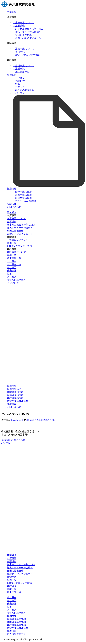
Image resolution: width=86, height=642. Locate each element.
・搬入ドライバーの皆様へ (27, 31)
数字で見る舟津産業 (17, 401)
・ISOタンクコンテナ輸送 (26, 55)
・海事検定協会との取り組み (28, 28)
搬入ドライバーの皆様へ (20, 227)
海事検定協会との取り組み (21, 224)
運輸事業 (11, 577)
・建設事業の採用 (22, 198)
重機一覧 (11, 255)
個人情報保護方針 (16, 634)
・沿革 (16, 84)
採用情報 (11, 188)
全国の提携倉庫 (15, 231)
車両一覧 (11, 243)
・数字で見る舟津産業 (24, 201)
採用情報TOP (14, 389)
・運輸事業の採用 (22, 194)
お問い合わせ (14, 207)
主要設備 (11, 221)
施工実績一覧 (14, 258)
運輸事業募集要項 (16, 622)
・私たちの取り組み (23, 90)
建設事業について (16, 252)
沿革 (9, 273)
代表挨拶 (11, 270)
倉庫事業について (16, 218)
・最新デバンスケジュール (27, 38)
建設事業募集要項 (16, 625)
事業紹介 (11, 11)
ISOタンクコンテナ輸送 (19, 246)
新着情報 (11, 631)
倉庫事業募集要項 (16, 619)
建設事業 (11, 586)
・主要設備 (19, 25)
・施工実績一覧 (21, 71)
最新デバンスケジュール (20, 234)
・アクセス (19, 87)
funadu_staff (17, 420)
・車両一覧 (19, 51)
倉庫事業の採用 (15, 395)
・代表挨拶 (19, 81)
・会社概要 (19, 78)
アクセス (11, 276)
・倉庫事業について (23, 22)
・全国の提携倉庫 (22, 35)
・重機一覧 (19, 68)
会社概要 (11, 267)
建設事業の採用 (15, 398)
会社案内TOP (14, 264)
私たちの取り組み (16, 279)
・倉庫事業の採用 (22, 191)
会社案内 (11, 74)
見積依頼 (11, 204)
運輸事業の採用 (15, 392)
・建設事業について (23, 65)
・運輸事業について (23, 48)
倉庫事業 (11, 558)
